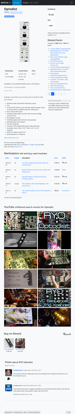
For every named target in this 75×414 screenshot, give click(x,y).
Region (17, 158)
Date (7, 158)
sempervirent (18, 147)
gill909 (57, 59)
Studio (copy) (54, 77)
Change (36, 145)
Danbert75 (60, 88)
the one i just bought (57, 63)
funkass (64, 84)
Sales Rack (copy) (55, 84)
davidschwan (17, 370)
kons (28, 145)
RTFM (64, 170)
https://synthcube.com (11, 138)
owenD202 (54, 55)
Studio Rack (54, 75)
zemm (67, 67)
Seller (64, 158)
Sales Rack (53, 86)
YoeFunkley (54, 82)
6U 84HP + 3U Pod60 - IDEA (59, 79)
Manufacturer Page (16, 12)
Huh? (55, 35)
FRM (31, 3)
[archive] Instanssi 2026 (58, 90)
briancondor (63, 77)
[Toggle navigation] (71, 2)
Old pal (52, 73)
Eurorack (53, 61)
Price (56, 158)
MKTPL (36, 3)
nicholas (59, 61)
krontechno (66, 191)
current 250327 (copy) (57, 49)
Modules (26, 3)
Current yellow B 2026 (57, 67)
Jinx (57, 73)
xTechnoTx (54, 65)
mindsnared (17, 385)
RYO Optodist (9, 344)
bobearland (62, 75)
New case (53, 88)
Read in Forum (10, 365)
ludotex (67, 49)
